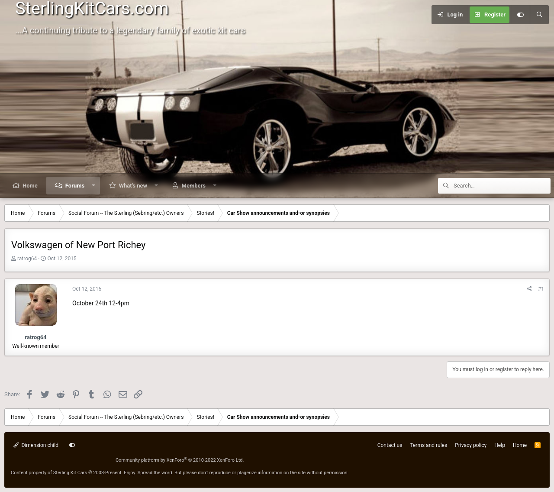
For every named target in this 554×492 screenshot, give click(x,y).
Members (194, 185)
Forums (74, 185)
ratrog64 (27, 259)
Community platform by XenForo (180, 460)
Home (30, 185)
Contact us (390, 445)
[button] (93, 185)
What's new (133, 185)
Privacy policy (470, 445)
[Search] (539, 14)
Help (499, 445)
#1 (541, 289)
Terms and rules (428, 445)
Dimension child (35, 445)
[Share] (529, 289)
